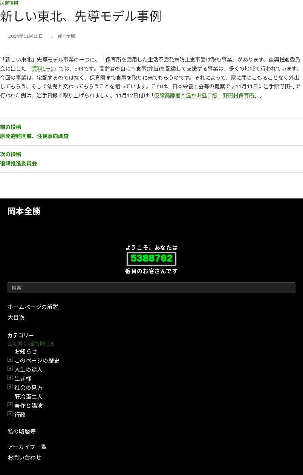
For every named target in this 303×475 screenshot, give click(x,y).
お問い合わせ (24, 457)
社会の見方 (28, 387)
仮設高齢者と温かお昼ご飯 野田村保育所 (204, 95)
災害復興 (9, 3)
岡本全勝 (24, 211)
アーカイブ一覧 (27, 446)
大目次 (16, 317)
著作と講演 (28, 405)
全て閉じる (42, 343)
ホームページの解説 (33, 306)
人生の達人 (28, 369)
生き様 (22, 378)
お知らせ (25, 351)
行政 (20, 414)
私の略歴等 (22, 431)
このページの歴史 (37, 360)
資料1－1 (43, 68)
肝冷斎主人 (28, 396)
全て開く (17, 343)
